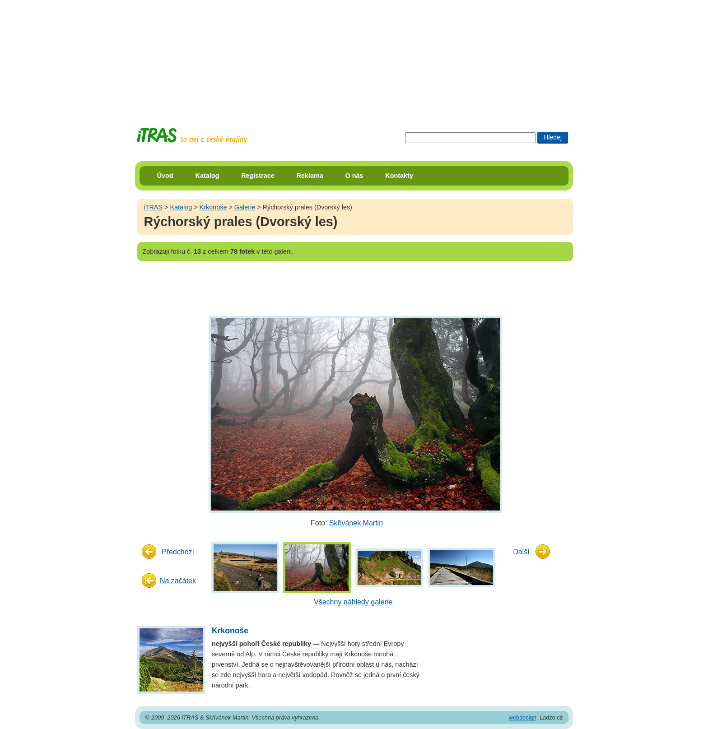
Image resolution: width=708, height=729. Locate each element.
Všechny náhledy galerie (353, 602)
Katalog (207, 175)
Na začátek (178, 581)
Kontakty (399, 175)
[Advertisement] (354, 56)
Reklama (310, 175)
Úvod (165, 175)
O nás (354, 175)
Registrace (258, 175)
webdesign (522, 717)
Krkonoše (213, 207)
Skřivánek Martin (356, 523)
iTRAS (153, 207)
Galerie (244, 207)
